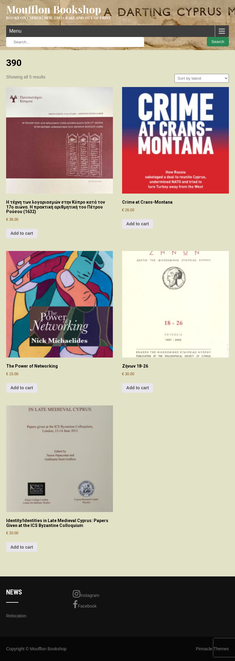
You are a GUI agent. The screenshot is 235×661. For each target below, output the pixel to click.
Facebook (84, 604)
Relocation (16, 615)
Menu (15, 31)
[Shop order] (201, 78)
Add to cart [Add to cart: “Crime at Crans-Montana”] (137, 223)
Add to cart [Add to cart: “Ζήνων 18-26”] (137, 387)
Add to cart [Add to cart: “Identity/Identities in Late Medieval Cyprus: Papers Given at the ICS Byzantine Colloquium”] (21, 547)
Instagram (86, 594)
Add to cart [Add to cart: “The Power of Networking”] (21, 387)
